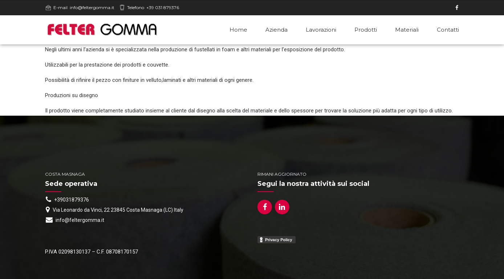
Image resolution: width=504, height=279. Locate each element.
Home (238, 29)
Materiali (407, 29)
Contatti (448, 29)
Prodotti (365, 29)
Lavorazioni (321, 29)
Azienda (276, 29)
